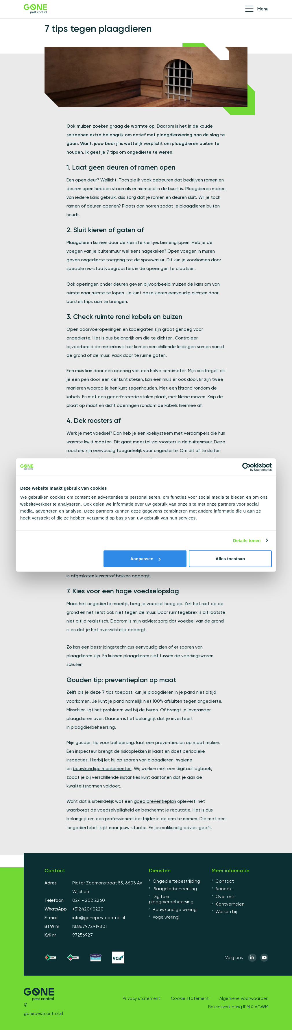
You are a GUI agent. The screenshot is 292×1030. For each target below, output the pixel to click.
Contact (223, 881)
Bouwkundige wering (173, 909)
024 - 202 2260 (88, 900)
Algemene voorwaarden (243, 998)
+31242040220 (88, 909)
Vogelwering (164, 917)
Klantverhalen (228, 904)
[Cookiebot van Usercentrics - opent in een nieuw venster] (246, 466)
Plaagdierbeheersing (173, 888)
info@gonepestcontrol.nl (98, 917)
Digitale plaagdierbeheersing (171, 899)
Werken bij (224, 911)
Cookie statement (190, 998)
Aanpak (222, 888)
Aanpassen (145, 558)
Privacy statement (141, 998)
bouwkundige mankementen (102, 768)
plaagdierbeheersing (93, 727)
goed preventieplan (155, 801)
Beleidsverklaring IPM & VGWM (238, 1007)
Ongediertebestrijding (174, 881)
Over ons (223, 896)
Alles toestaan (230, 558)
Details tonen (246, 540)
